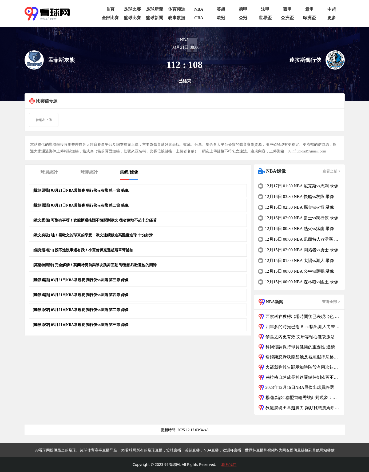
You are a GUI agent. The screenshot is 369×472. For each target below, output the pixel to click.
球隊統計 (89, 172)
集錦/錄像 (129, 172)
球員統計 (49, 172)
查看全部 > (331, 171)
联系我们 (228, 464)
